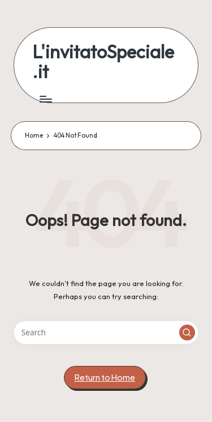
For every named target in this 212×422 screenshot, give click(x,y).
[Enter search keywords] (106, 332)
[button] (187, 332)
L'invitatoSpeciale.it (103, 62)
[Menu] (45, 99)
